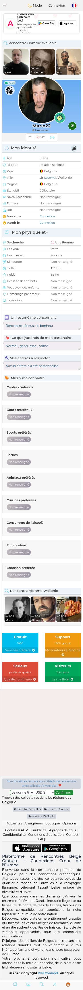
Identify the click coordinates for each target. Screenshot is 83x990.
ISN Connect (48, 973)
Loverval (50, 177)
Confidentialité (14, 835)
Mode (35, 5)
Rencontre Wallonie (41, 816)
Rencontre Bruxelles (27, 809)
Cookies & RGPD (17, 830)
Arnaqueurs (34, 823)
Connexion (56, 6)
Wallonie (64, 177)
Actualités (14, 823)
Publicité (39, 830)
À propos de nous (62, 830)
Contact (72, 835)
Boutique (52, 823)
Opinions (69, 823)
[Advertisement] (41, 23)
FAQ (41, 839)
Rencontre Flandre (56, 809)
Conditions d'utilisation (46, 835)
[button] (4, 5)
